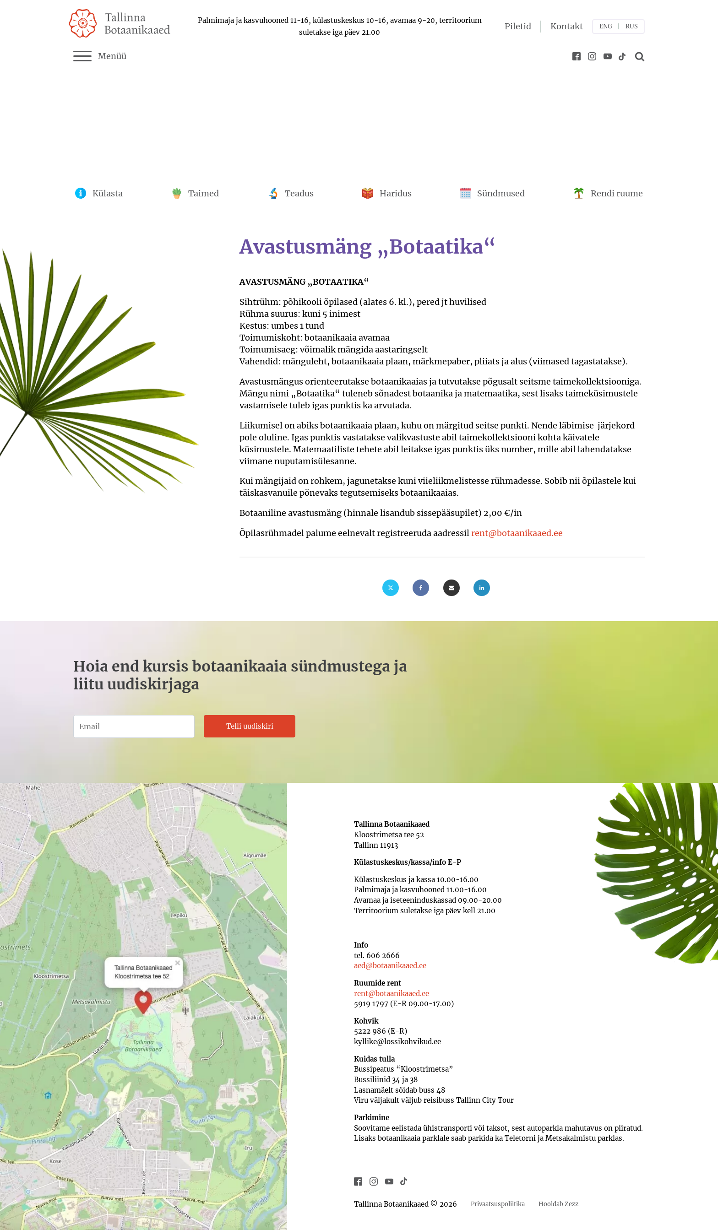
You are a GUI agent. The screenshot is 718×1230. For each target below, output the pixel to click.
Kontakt (566, 26)
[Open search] (638, 56)
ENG (605, 26)
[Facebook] (421, 588)
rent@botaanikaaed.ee (517, 533)
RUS (632, 26)
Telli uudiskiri (249, 726)
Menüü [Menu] (99, 56)
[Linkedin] (481, 588)
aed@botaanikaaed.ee (390, 965)
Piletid (518, 26)
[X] (390, 588)
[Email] (451, 588)
